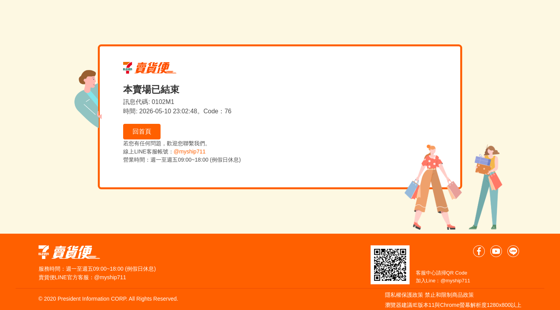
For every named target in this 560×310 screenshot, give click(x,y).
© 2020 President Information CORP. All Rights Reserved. (108, 299)
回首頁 (141, 131)
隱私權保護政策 (404, 295)
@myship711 (190, 151)
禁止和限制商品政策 (449, 295)
